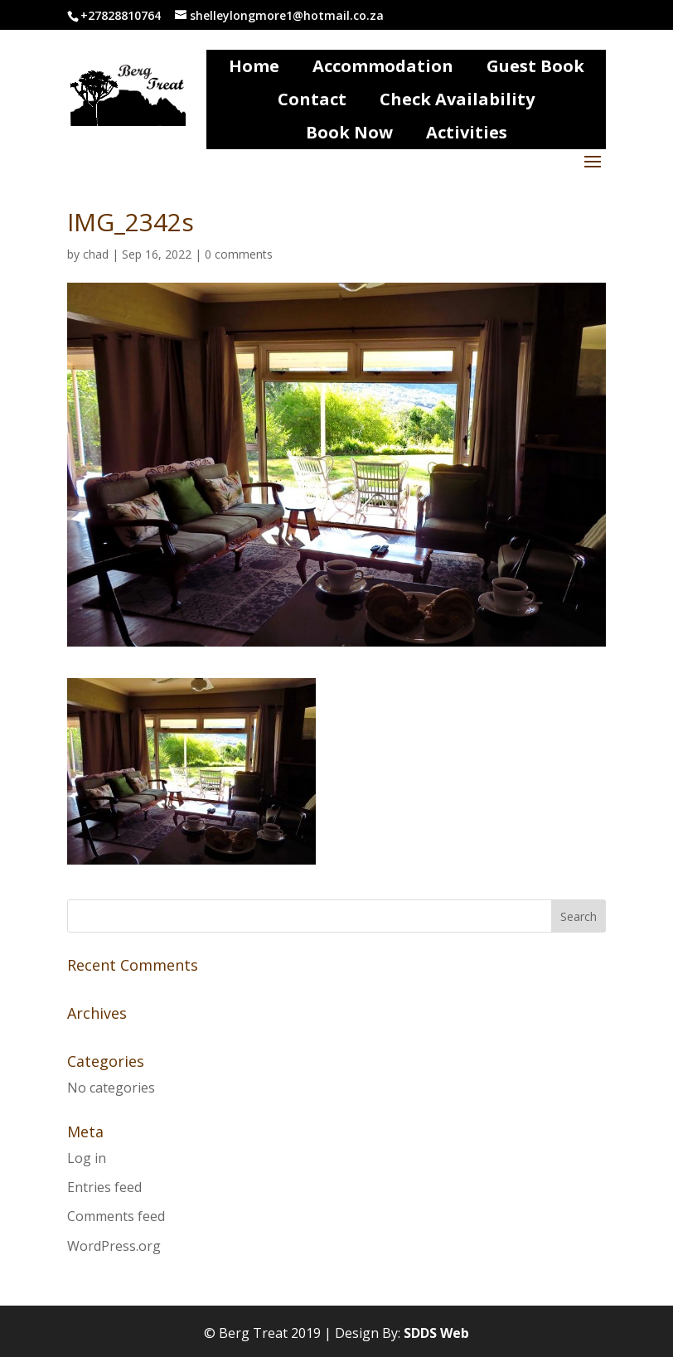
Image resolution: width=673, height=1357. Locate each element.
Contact (312, 99)
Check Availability (457, 99)
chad (96, 254)
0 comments (239, 254)
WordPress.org (114, 1246)
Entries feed (104, 1187)
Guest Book (535, 66)
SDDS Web (436, 1333)
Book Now (349, 132)
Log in (86, 1158)
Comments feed (116, 1216)
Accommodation (382, 66)
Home (254, 66)
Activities (466, 132)
